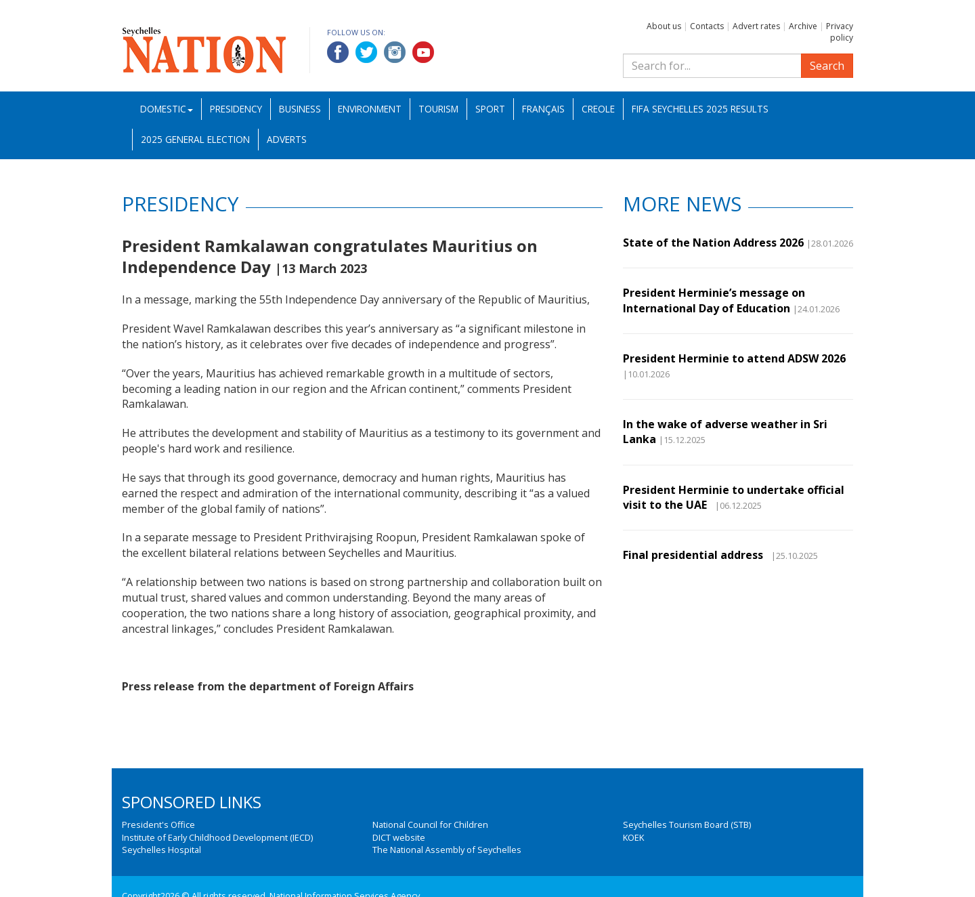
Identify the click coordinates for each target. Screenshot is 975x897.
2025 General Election (195, 139)
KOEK (633, 837)
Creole (598, 108)
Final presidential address (695, 554)
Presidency (236, 108)
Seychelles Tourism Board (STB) (687, 824)
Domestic (166, 108)
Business (300, 108)
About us (664, 26)
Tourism (438, 108)
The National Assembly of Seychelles (446, 849)
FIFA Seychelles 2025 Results (700, 108)
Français (543, 108)
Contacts (707, 26)
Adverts (287, 139)
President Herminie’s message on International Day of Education (714, 300)
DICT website (398, 837)
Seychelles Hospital (161, 849)
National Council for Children (430, 824)
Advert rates (756, 26)
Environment (370, 108)
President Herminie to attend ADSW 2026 (734, 358)
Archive (803, 26)
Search (827, 65)
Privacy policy (839, 31)
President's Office (158, 824)
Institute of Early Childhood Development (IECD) (217, 837)
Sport (490, 108)
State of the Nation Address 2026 (713, 242)
